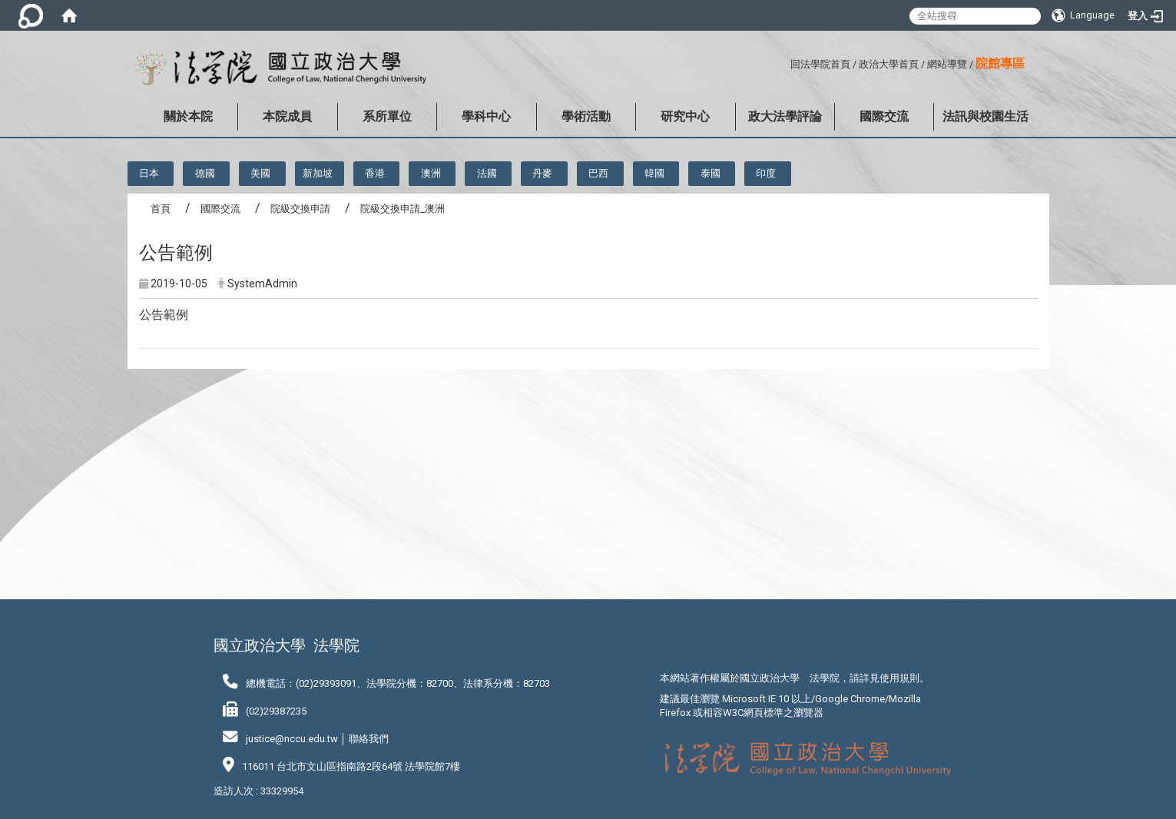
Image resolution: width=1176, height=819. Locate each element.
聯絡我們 (369, 738)
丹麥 (542, 173)
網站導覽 (947, 64)
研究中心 (685, 116)
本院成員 (287, 116)
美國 (260, 173)
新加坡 (318, 173)
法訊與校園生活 (985, 116)
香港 (375, 173)
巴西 (598, 173)
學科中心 (486, 116)
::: (784, 62)
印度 (766, 173)
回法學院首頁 (820, 64)
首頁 (161, 208)
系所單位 (387, 116)
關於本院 (188, 116)
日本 (149, 173)
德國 (205, 173)
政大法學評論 (785, 116)
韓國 (654, 173)
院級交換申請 (300, 208)
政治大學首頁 (889, 64)
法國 (487, 173)
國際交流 (884, 116)
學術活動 (586, 116)
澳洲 (431, 173)
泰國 (711, 173)
